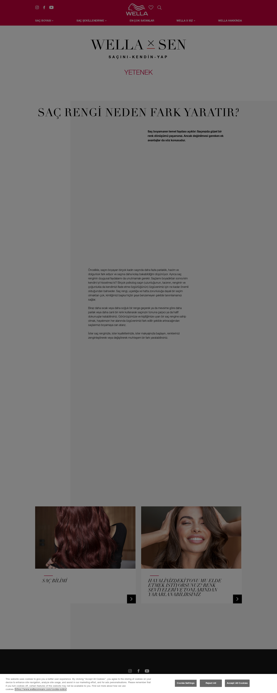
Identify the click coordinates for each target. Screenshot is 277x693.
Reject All (211, 683)
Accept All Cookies (237, 683)
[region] (138, 683)
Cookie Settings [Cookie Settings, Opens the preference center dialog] (186, 683)
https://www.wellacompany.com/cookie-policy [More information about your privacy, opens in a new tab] (40, 689)
